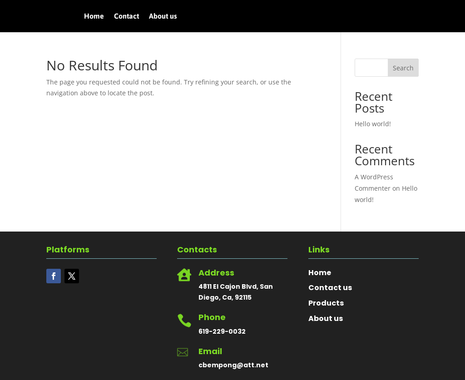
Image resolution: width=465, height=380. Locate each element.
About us (163, 16)
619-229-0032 (222, 331)
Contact (126, 16)
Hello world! (373, 123)
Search (403, 68)
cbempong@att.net (233, 365)
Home (94, 16)
